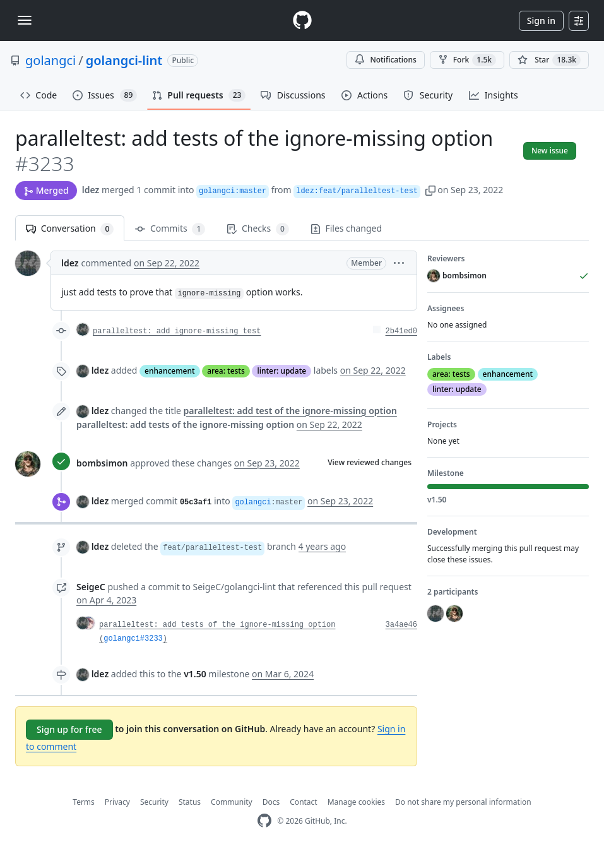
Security (154, 802)
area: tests (226, 370)
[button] (430, 189)
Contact (303, 802)
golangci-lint (124, 60)
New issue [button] (549, 150)
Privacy (117, 802)
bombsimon (101, 463)
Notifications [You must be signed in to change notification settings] (385, 59)
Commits (170, 228)
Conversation (70, 228)
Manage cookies (356, 802)
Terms (84, 802)
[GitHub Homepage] (264, 821)
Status (190, 802)
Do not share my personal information (463, 802)
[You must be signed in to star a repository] (549, 60)
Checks (257, 228)
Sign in (541, 21)
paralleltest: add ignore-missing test (177, 331)
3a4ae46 (401, 624)
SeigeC (90, 587)
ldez (91, 190)
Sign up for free (69, 729)
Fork (467, 60)
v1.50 (195, 674)
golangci (50, 60)
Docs (271, 802)
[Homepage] (302, 20)
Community (231, 802)
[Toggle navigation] (24, 20)
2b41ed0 (401, 331)
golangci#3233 (133, 638)
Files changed (346, 228)
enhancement (169, 370)
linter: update (281, 370)
